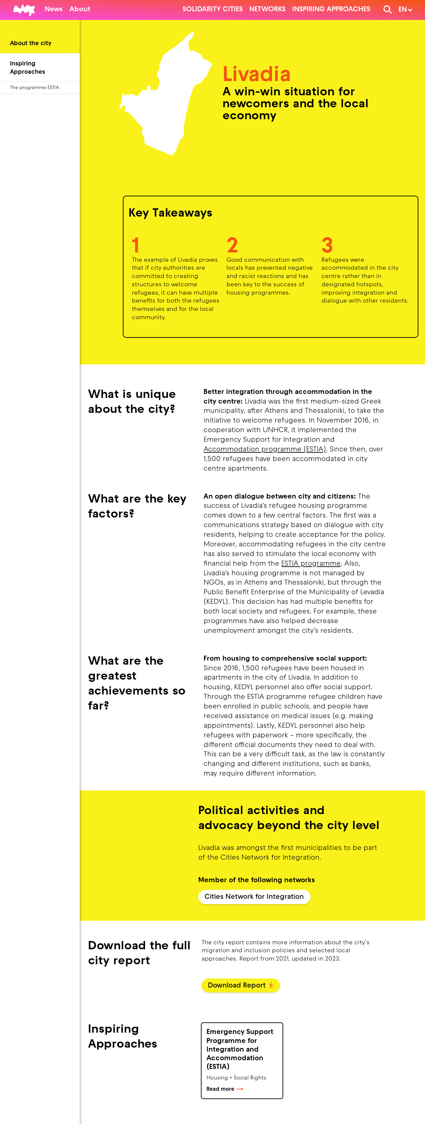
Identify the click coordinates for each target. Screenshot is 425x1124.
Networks (267, 9)
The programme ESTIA (34, 88)
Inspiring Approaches (331, 9)
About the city (30, 44)
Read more (225, 1089)
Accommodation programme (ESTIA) (265, 449)
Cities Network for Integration (254, 897)
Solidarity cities (213, 9)
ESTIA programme (311, 564)
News (54, 9)
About (79, 9)
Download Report (240, 986)
